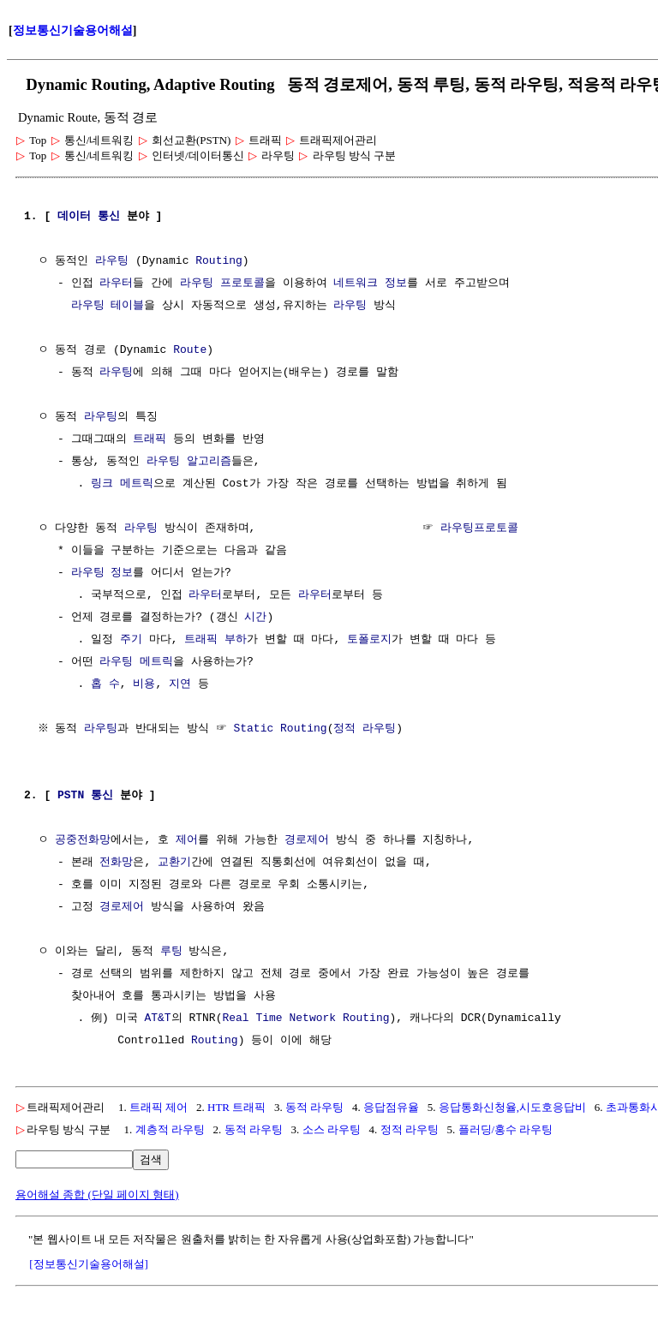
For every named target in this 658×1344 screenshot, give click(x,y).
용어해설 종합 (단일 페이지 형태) (97, 1194)
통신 (102, 795)
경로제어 (306, 840)
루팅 (171, 951)
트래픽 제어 (158, 1107)
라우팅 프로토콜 (222, 283)
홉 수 (105, 684)
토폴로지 (369, 640)
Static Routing (282, 729)
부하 (235, 640)
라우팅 (112, 261)
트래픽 (149, 439)
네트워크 (355, 283)
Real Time (252, 1018)
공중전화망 (83, 840)
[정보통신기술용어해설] (88, 1263)
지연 (180, 684)
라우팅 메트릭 (136, 662)
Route (189, 350)
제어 (187, 840)
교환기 (174, 862)
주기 (131, 640)
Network (312, 1018)
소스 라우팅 (331, 1129)
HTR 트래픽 (236, 1107)
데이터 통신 (88, 216)
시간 (255, 617)
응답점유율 (391, 1107)
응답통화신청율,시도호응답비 (512, 1107)
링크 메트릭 (122, 484)
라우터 (116, 283)
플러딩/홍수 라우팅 (505, 1129)
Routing (218, 261)
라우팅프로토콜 (479, 528)
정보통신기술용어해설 (73, 30)
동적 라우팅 (314, 1107)
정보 (396, 283)
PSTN (70, 795)
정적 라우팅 (367, 729)
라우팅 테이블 (108, 306)
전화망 (116, 862)
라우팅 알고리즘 (189, 461)
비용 (144, 684)
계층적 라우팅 (170, 1129)
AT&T (157, 1018)
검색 (151, 1159)
